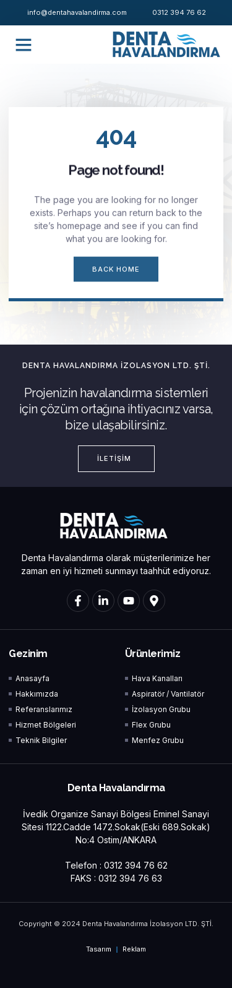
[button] (24, 45)
